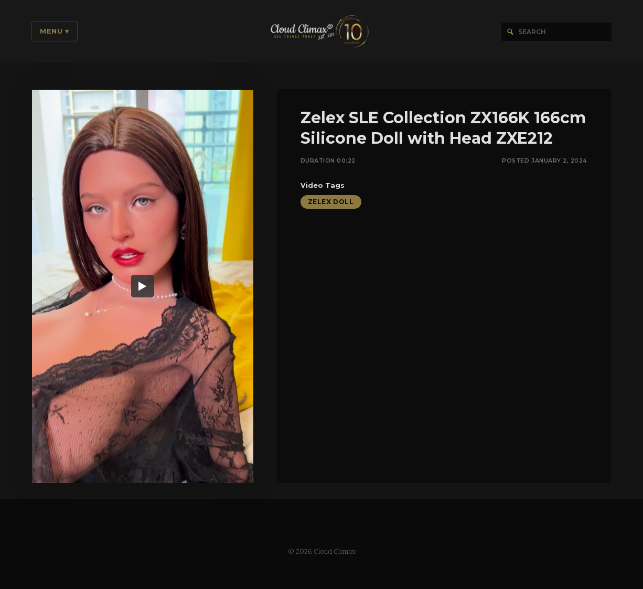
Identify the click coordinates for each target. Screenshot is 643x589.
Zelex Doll (331, 203)
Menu (54, 31)
